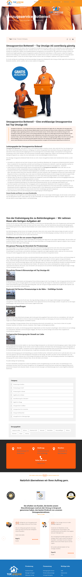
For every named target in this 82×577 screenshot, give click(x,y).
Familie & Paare (29, 570)
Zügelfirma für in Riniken (19, 395)
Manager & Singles (65, 265)
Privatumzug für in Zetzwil (19, 391)
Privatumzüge (39, 2)
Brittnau (27, 430)
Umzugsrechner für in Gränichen (21, 409)
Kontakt (73, 2)
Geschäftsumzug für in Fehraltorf (21, 398)
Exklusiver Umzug (29, 575)
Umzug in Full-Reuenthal (19, 413)
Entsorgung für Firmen (48, 570)
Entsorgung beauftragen (16, 306)
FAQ (62, 575)
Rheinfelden (56, 430)
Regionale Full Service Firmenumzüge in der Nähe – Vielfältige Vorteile (34, 289)
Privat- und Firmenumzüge (66, 257)
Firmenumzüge (48, 2)
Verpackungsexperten (33, 170)
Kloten (30, 433)
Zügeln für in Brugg (18, 402)
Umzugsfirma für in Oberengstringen (22, 416)
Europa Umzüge (57, 2)
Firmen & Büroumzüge (48, 573)
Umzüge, (14, 39)
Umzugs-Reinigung (47, 575)
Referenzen (66, 2)
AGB (62, 570)
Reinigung (24, 39)
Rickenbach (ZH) (37, 430)
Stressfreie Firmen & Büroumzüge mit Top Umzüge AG (27, 270)
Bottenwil (47, 430)
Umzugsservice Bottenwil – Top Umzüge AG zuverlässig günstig (40, 45)
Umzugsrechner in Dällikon (20, 405)
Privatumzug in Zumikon (19, 384)
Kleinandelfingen (67, 430)
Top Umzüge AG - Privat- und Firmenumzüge (18, 20)
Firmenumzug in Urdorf (19, 388)
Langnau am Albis (17, 430)
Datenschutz (64, 573)
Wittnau (14, 433)
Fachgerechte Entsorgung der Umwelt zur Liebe (25, 334)
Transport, (19, 39)
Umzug (64, 131)
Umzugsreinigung (37, 190)
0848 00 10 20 (41, 463)
